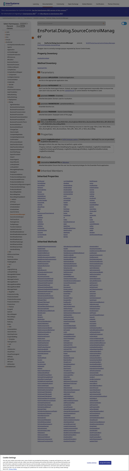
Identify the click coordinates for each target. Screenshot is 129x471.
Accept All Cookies (105, 464)
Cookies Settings (92, 464)
